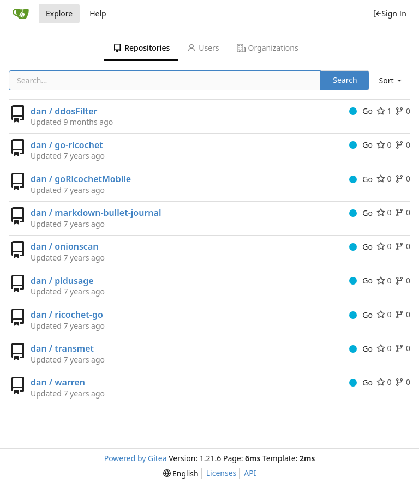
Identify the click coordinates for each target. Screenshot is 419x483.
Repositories (141, 48)
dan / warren (58, 382)
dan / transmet (62, 348)
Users (203, 48)
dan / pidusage (62, 280)
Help (97, 13)
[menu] (391, 80)
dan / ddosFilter (64, 111)
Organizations (267, 48)
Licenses (221, 473)
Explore (59, 13)
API (250, 473)
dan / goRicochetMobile (81, 178)
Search (345, 80)
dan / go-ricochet (67, 145)
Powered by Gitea (135, 458)
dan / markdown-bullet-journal (96, 212)
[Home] (20, 13)
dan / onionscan (64, 246)
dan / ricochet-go (67, 314)
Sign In (389, 13)
